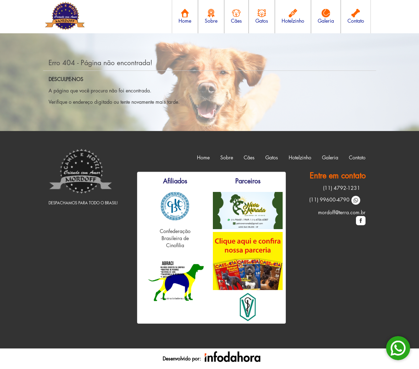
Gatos (271, 157)
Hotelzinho (300, 157)
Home (203, 157)
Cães (249, 157)
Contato (357, 157)
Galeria (330, 157)
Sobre (226, 157)
